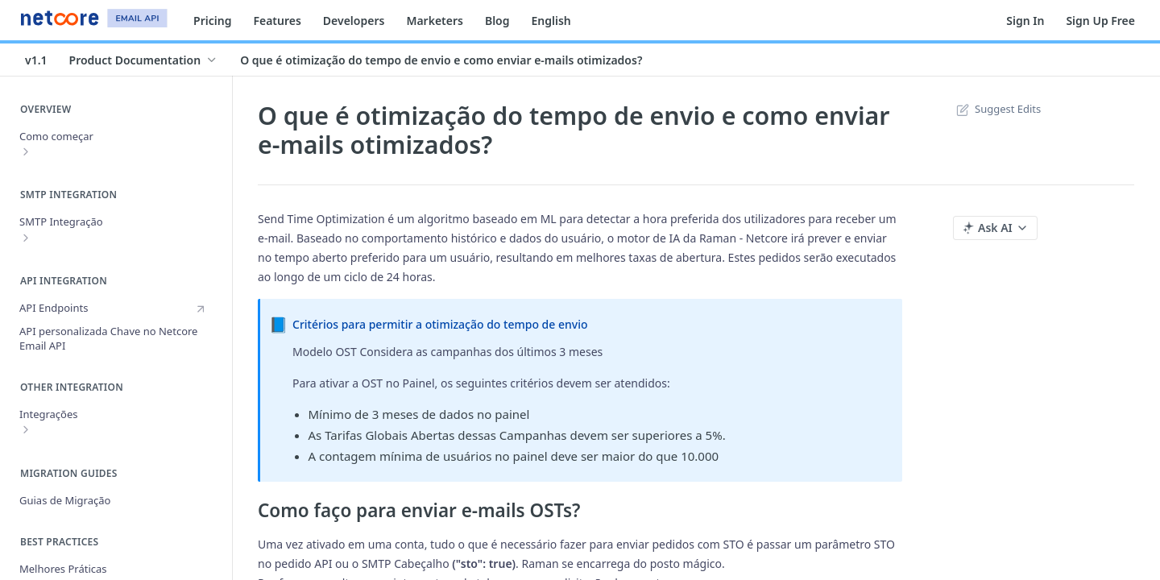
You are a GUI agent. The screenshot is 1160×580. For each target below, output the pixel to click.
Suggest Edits (997, 109)
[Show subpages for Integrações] (25, 429)
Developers (354, 20)
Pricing (212, 20)
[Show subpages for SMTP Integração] (25, 237)
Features (276, 20)
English (551, 20)
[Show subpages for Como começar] (25, 151)
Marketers (434, 20)
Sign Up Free (1100, 20)
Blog (497, 20)
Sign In (1025, 20)
